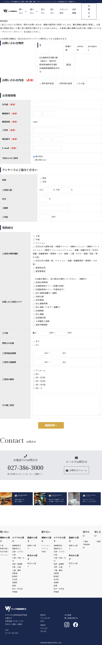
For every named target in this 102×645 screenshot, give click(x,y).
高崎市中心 (16, 548)
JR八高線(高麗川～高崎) (45, 293)
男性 (43, 178)
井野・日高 (16, 567)
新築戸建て (4, 548)
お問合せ (89, 11)
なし (36, 344)
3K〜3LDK (39, 381)
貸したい (52, 11)
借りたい (32, 11)
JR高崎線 (38, 310)
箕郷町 (14, 582)
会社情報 (74, 11)
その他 (80, 83)
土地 (36, 236)
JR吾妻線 (38, 300)
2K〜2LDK (39, 377)
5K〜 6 (37, 388)
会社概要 (67, 615)
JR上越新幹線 (40, 303)
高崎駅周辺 (16, 545)
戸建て (44, 551)
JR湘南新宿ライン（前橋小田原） (49, 285)
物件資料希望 (47, 83)
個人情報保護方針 (71, 618)
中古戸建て (4, 551)
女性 (43, 181)
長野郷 (14, 573)
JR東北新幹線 (40, 282)
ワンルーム (39, 370)
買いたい (21, 11)
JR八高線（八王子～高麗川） (47, 307)
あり (36, 341)
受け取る (38, 156)
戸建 (36, 239)
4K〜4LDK (39, 384)
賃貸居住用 (39, 267)
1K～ (36, 374)
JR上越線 (38, 314)
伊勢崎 (14, 592)
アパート (44, 548)
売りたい (43, 11)
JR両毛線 (38, 296)
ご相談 (85, 541)
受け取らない (40, 159)
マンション (39, 243)
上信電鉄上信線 (41, 321)
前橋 (14, 585)
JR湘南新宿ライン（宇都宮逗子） (49, 289)
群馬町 (14, 576)
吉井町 (14, 579)
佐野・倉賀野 (17, 564)
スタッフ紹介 (64, 11)
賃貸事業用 (39, 271)
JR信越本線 (39, 317)
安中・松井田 (17, 589)
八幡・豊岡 (16, 570)
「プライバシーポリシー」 (12, 31)
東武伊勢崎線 (40, 324)
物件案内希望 (65, 83)
